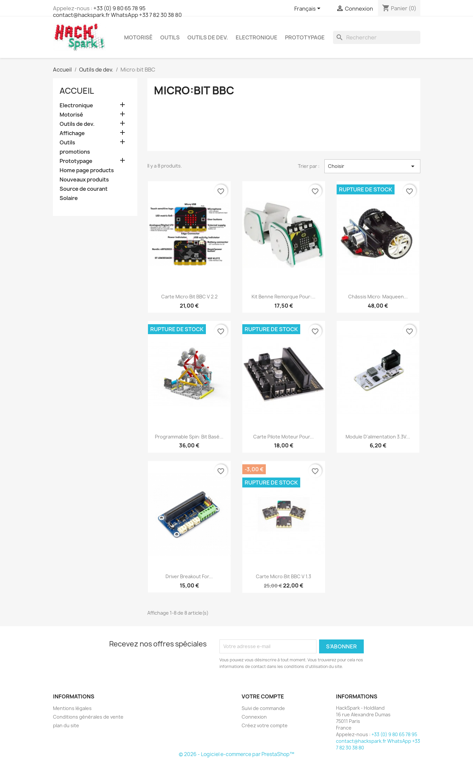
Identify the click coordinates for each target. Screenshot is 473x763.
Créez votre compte (265, 725)
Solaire (69, 198)
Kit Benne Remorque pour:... (283, 296)
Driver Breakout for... (189, 576)
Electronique (256, 37)
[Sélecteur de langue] (308, 9)
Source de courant (84, 188)
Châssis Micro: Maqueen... (378, 296)
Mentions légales (72, 708)
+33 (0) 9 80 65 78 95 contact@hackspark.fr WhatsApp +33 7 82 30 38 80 (117, 12)
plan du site (66, 725)
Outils (170, 37)
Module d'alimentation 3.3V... (378, 436)
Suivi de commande (263, 708)
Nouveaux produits (84, 179)
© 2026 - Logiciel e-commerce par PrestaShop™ (236, 754)
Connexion (254, 717)
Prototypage (305, 37)
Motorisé (138, 37)
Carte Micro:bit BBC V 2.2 (189, 296)
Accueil (77, 90)
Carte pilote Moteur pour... (283, 436)
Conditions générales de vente (88, 717)
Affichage (72, 133)
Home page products (87, 170)
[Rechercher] (376, 37)
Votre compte (263, 696)
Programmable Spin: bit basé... (189, 436)
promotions (75, 151)
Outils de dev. (207, 37)
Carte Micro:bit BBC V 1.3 (283, 576)
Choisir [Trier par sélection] (372, 166)
